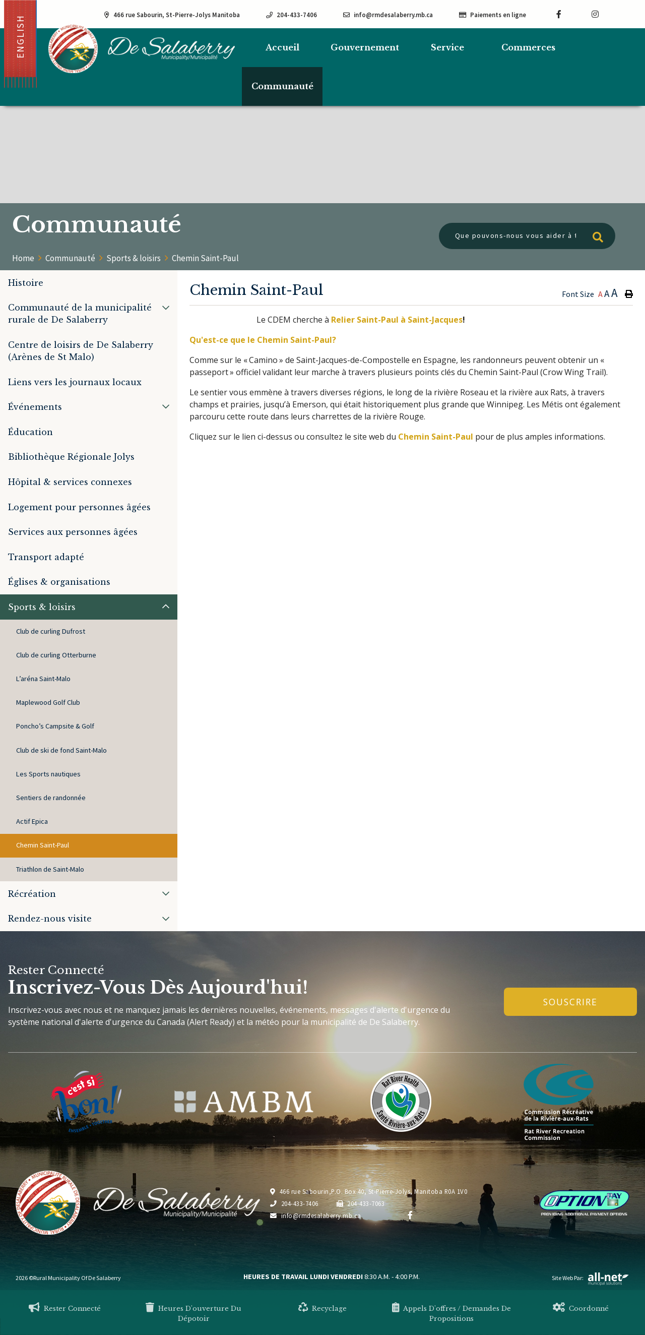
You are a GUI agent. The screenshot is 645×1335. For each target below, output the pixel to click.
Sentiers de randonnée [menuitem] (51, 797)
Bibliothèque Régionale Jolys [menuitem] (71, 457)
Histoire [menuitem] (25, 283)
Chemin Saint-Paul (205, 258)
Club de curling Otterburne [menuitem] (56, 654)
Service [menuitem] (447, 47)
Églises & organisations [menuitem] (59, 582)
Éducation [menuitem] (30, 432)
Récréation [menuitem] (32, 894)
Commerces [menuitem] (528, 47)
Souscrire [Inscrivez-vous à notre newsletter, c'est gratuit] (570, 1002)
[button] (165, 307)
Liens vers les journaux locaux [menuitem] (75, 382)
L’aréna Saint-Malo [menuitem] (43, 678)
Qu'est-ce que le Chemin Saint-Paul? (262, 339)
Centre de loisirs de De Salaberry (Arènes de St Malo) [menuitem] (80, 351)
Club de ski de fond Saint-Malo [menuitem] (61, 750)
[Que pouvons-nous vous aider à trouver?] (527, 236)
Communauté (70, 258)
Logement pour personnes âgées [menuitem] (79, 507)
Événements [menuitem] (35, 407)
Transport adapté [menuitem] (46, 557)
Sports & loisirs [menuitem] (42, 607)
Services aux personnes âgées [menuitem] (73, 532)
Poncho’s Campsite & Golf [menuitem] (55, 726)
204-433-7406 (294, 1203)
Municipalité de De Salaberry (141, 48)
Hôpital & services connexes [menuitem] (70, 482)
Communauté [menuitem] (282, 86)
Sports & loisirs (133, 258)
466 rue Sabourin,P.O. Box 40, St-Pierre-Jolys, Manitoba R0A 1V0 (368, 1191)
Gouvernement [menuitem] (365, 47)
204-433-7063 (361, 1203)
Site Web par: (590, 1278)
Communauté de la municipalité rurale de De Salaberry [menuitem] (80, 313)
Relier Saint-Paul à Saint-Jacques (397, 319)
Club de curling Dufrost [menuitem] (50, 631)
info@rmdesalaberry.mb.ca (315, 1215)
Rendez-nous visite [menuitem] (50, 919)
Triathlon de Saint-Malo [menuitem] (50, 869)
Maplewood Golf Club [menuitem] (48, 702)
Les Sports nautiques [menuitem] (48, 773)
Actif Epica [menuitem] (32, 821)
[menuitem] (282, 47)
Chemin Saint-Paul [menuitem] (42, 844)
